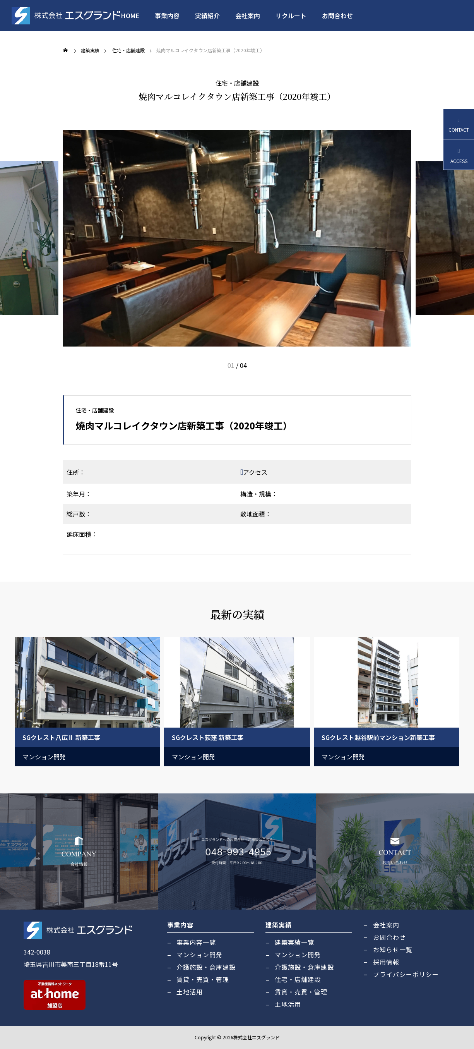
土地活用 (189, 991)
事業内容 (167, 15)
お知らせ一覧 (392, 949)
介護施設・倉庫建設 (206, 967)
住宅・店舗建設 (237, 83)
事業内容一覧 (196, 942)
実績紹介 (207, 15)
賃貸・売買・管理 (202, 979)
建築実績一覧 (294, 942)
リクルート (291, 15)
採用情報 (386, 962)
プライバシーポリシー (406, 974)
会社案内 (247, 15)
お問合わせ (337, 15)
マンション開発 (44, 756)
